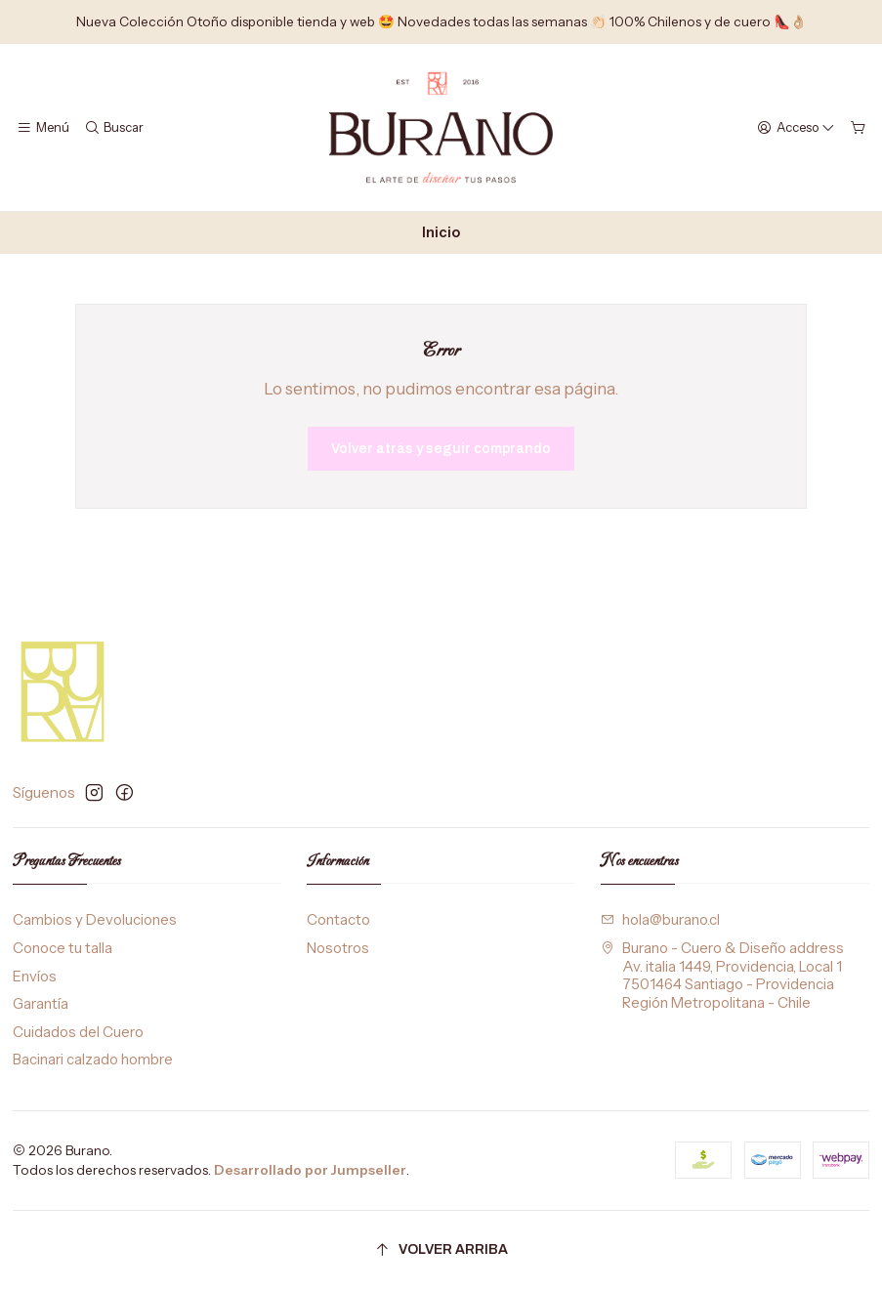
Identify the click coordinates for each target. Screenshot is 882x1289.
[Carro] (857, 127)
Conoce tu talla (62, 948)
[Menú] (43, 127)
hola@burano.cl (661, 920)
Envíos (35, 976)
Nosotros (338, 948)
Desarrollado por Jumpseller (310, 1170)
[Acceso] (796, 127)
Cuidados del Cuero (78, 1032)
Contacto (338, 920)
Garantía (40, 1004)
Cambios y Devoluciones (95, 920)
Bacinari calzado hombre (93, 1059)
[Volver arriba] (441, 1250)
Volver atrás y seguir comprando (441, 448)
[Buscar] (113, 127)
